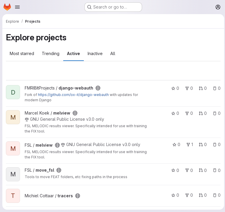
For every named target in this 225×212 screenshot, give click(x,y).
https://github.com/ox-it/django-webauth (73, 94)
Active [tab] (73, 53)
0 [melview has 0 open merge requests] (201, 113)
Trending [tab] (50, 53)
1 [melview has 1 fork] (188, 144)
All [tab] (112, 53)
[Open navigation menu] (17, 7)
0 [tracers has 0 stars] (174, 195)
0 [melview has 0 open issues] (215, 113)
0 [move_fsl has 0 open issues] (215, 170)
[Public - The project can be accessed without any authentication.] (98, 88)
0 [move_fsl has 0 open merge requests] (201, 170)
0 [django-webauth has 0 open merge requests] (201, 88)
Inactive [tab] (95, 53)
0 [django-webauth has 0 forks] (187, 88)
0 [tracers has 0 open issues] (215, 195)
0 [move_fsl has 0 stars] (174, 170)
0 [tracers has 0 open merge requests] (201, 195)
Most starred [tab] (22, 53)
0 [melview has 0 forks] (187, 113)
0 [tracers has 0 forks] (187, 195)
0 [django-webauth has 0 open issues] (215, 88)
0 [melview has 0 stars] (174, 113)
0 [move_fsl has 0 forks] (187, 170)
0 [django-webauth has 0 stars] (174, 88)
